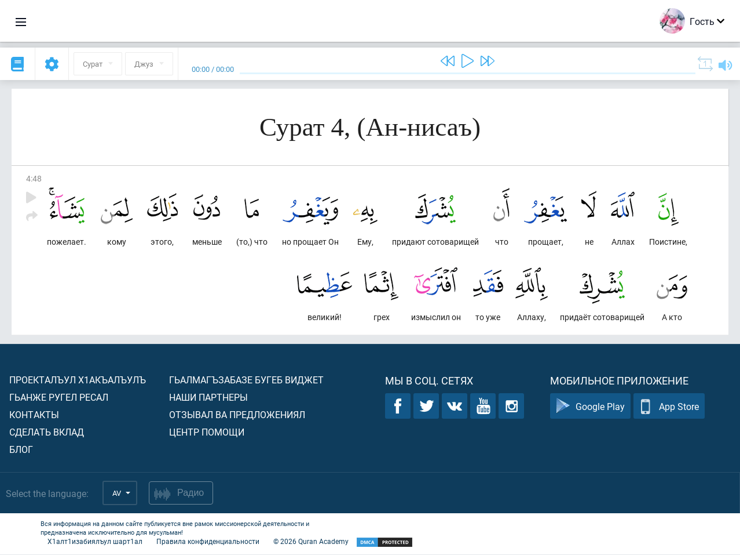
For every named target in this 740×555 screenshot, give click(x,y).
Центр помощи (206, 432)
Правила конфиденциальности (207, 541)
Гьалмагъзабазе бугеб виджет (246, 380)
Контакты (34, 415)
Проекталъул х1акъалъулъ (77, 380)
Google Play (590, 407)
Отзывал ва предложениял (237, 415)
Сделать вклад (46, 432)
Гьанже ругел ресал (58, 397)
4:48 (34, 178)
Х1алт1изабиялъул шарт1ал (94, 541)
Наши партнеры (208, 397)
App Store (669, 407)
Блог (21, 450)
